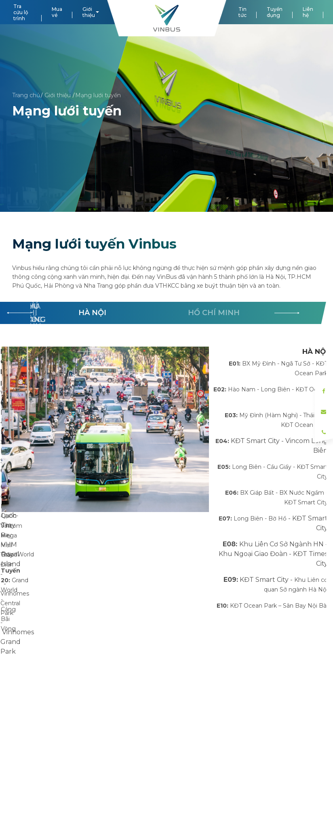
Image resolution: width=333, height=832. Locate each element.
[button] (286, 313)
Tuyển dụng (274, 12)
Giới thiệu (88, 12)
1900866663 (146, 710)
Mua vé (57, 12)
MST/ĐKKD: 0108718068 (162, 780)
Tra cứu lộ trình (20, 12)
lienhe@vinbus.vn (153, 723)
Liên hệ (308, 12)
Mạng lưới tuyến (98, 94)
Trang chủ (26, 94)
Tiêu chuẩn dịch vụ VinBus (50, 782)
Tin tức (242, 12)
